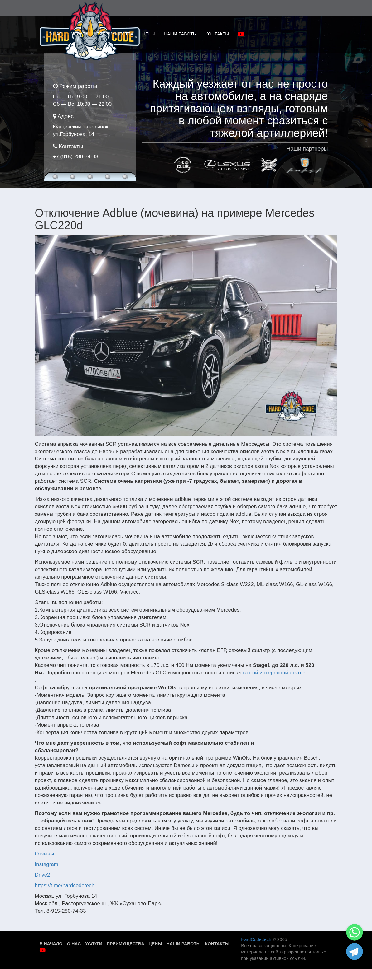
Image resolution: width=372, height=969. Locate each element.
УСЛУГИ (79, 33)
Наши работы (184, 943)
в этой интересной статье (274, 673)
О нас (74, 943)
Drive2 (42, 875)
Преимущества (125, 943)
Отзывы (44, 854)
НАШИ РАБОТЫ (180, 33)
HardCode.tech (256, 939)
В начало (51, 943)
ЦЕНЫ (148, 33)
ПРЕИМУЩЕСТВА (115, 33)
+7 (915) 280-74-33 (76, 157)
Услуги (93, 943)
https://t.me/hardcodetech (64, 885)
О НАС (55, 33)
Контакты (217, 943)
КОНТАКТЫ (217, 33)
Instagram (46, 864)
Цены (155, 943)
